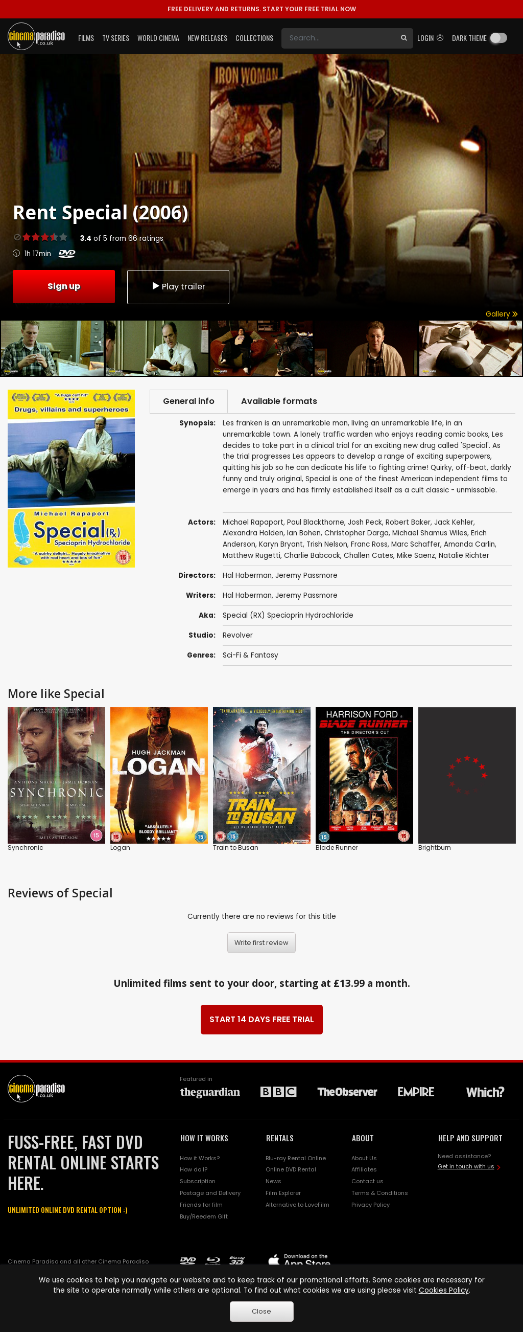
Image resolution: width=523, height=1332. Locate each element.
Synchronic (25, 847)
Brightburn (434, 847)
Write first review (261, 942)
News (273, 1181)
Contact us (367, 1181)
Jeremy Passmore (306, 595)
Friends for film (201, 1205)
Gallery (502, 314)
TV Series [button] (115, 37)
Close (261, 1311)
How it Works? (200, 1158)
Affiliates (364, 1169)
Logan (120, 847)
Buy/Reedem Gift (204, 1216)
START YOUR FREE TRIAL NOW (262, 9)
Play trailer (178, 286)
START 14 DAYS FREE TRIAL (261, 1019)
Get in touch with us (466, 1166)
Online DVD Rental (291, 1169)
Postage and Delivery (210, 1193)
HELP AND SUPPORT (470, 1137)
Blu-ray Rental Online (296, 1158)
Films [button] (86, 37)
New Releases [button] (207, 37)
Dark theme (469, 37)
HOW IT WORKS (204, 1137)
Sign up (63, 286)
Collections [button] (254, 37)
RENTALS (280, 1137)
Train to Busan (235, 847)
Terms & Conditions (379, 1193)
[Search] (338, 38)
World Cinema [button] (158, 37)
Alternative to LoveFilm (297, 1205)
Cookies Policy (444, 1290)
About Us (364, 1158)
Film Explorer (283, 1193)
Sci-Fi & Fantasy (250, 655)
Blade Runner (337, 847)
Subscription (198, 1181)
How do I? (193, 1169)
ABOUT (363, 1137)
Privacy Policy (370, 1205)
